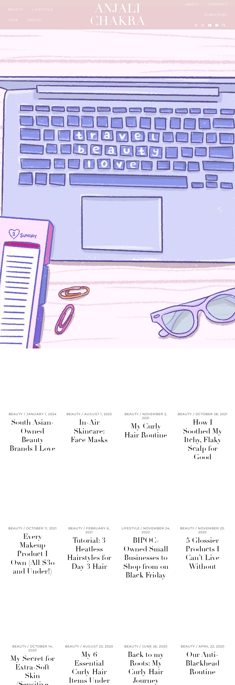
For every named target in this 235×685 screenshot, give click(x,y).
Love (13, 20)
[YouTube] (210, 25)
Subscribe (215, 15)
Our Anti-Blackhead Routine (202, 664)
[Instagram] (203, 25)
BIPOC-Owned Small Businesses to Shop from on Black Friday (146, 558)
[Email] (217, 25)
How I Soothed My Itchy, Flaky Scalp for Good (202, 440)
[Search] (224, 25)
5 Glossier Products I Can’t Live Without (202, 553)
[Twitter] (196, 25)
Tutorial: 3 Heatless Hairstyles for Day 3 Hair (89, 553)
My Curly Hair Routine (145, 431)
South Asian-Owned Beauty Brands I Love (32, 436)
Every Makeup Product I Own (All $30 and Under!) (33, 554)
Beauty (16, 9)
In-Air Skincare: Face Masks (89, 432)
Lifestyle (43, 9)
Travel (35, 20)
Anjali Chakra (117, 14)
